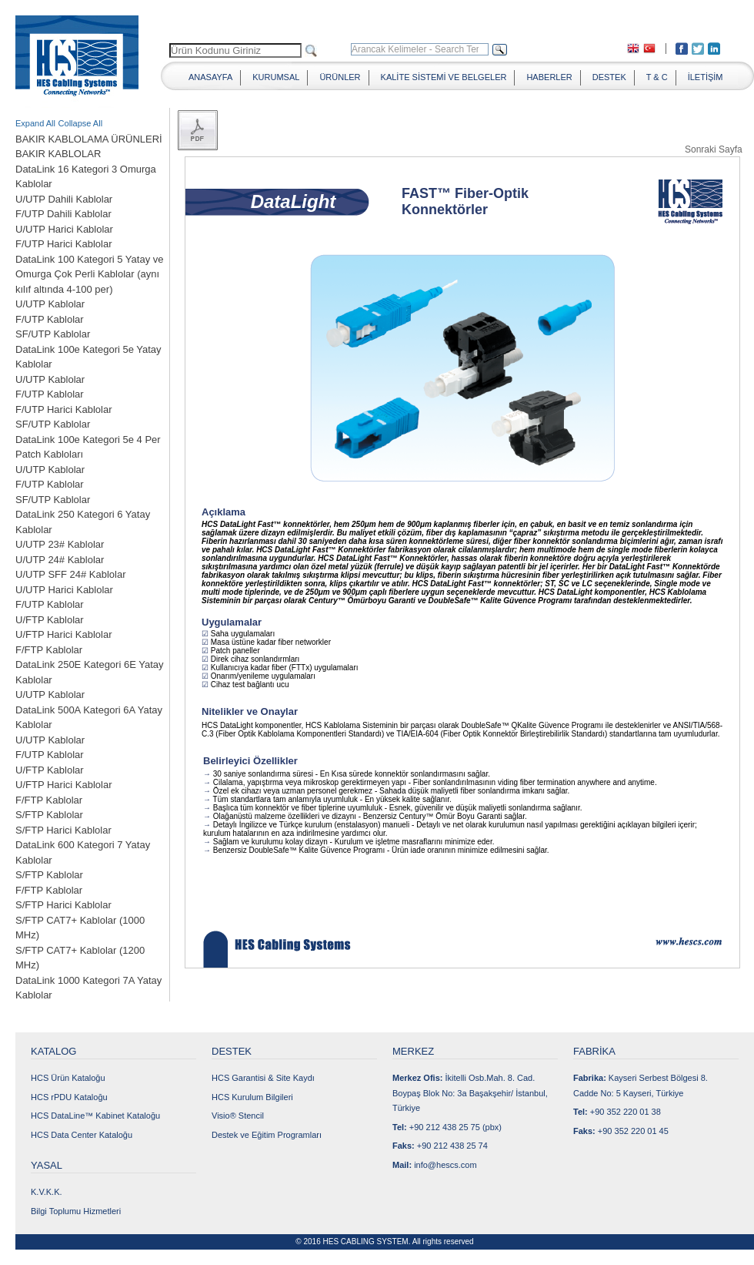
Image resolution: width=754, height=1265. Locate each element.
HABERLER (549, 77)
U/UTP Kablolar (50, 304)
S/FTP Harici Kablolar (63, 830)
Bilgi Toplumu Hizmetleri (76, 1211)
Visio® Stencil (238, 1115)
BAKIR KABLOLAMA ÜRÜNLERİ (88, 139)
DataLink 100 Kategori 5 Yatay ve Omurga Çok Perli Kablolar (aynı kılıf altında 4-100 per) (89, 274)
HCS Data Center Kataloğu (81, 1134)
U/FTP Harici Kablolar (63, 634)
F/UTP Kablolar (49, 319)
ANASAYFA (210, 77)
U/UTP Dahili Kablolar (63, 199)
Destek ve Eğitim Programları (267, 1134)
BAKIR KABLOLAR (58, 153)
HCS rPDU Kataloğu (69, 1097)
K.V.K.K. (46, 1191)
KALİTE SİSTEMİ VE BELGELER (444, 77)
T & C (657, 77)
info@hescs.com (445, 1164)
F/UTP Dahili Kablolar (63, 214)
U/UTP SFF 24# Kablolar (70, 574)
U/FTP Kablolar (49, 620)
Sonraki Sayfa (713, 149)
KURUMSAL (275, 77)
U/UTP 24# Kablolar (59, 559)
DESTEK (609, 77)
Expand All (35, 123)
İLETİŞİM (705, 77)
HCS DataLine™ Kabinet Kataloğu (95, 1115)
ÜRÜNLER (339, 77)
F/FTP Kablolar (48, 650)
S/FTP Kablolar (49, 814)
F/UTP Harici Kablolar (63, 244)
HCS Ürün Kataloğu (68, 1077)
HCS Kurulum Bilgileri (252, 1097)
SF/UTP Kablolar (52, 334)
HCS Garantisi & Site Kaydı (263, 1077)
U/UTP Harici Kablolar (64, 229)
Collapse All (80, 123)
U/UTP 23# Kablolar (59, 544)
